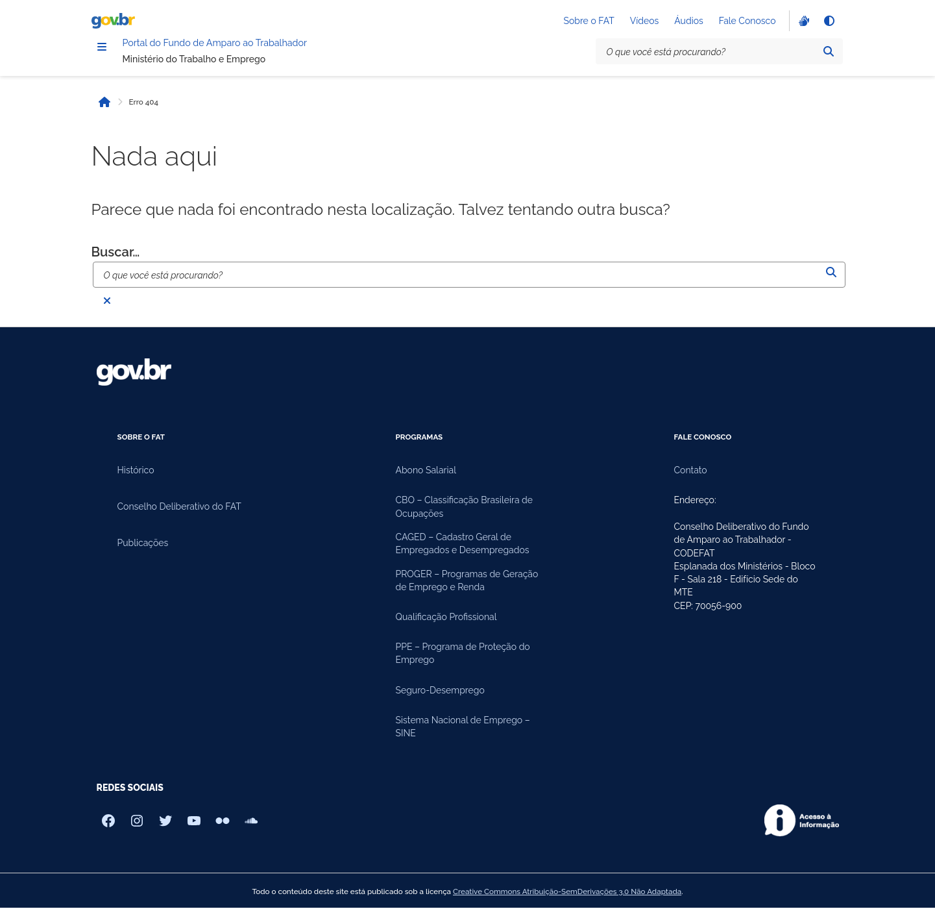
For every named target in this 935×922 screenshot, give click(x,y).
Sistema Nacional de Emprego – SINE (463, 741)
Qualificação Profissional (446, 631)
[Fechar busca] (107, 315)
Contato (690, 485)
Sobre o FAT (588, 23)
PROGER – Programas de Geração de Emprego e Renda (467, 594)
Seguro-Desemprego (440, 704)
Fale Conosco (747, 23)
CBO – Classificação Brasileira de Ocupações (464, 521)
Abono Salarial (426, 485)
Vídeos (644, 23)
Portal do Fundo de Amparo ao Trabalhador (279, 53)
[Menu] (101, 54)
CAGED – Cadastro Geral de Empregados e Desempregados (462, 557)
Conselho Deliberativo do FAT (179, 521)
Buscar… (115, 266)
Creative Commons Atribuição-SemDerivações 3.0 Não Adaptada (567, 905)
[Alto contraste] (828, 23)
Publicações (143, 558)
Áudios (688, 23)
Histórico (135, 485)
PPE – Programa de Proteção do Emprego (463, 667)
